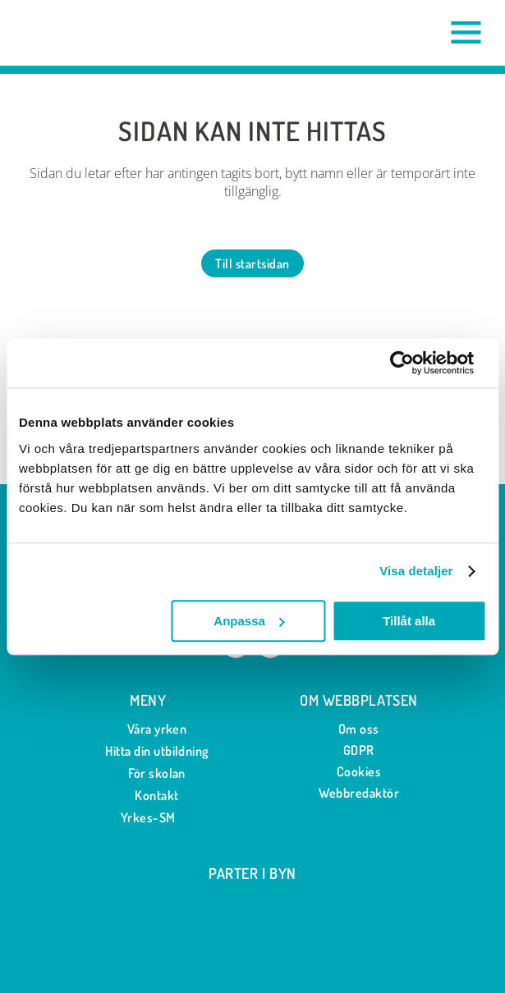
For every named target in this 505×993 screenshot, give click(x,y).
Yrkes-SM (148, 817)
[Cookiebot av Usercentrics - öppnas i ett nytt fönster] (414, 362)
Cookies (359, 771)
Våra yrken (148, 729)
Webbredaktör (359, 792)
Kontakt (147, 795)
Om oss (358, 728)
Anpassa (249, 621)
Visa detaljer (415, 571)
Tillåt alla (409, 621)
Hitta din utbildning (148, 751)
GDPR (358, 750)
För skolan (148, 773)
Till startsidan (252, 263)
